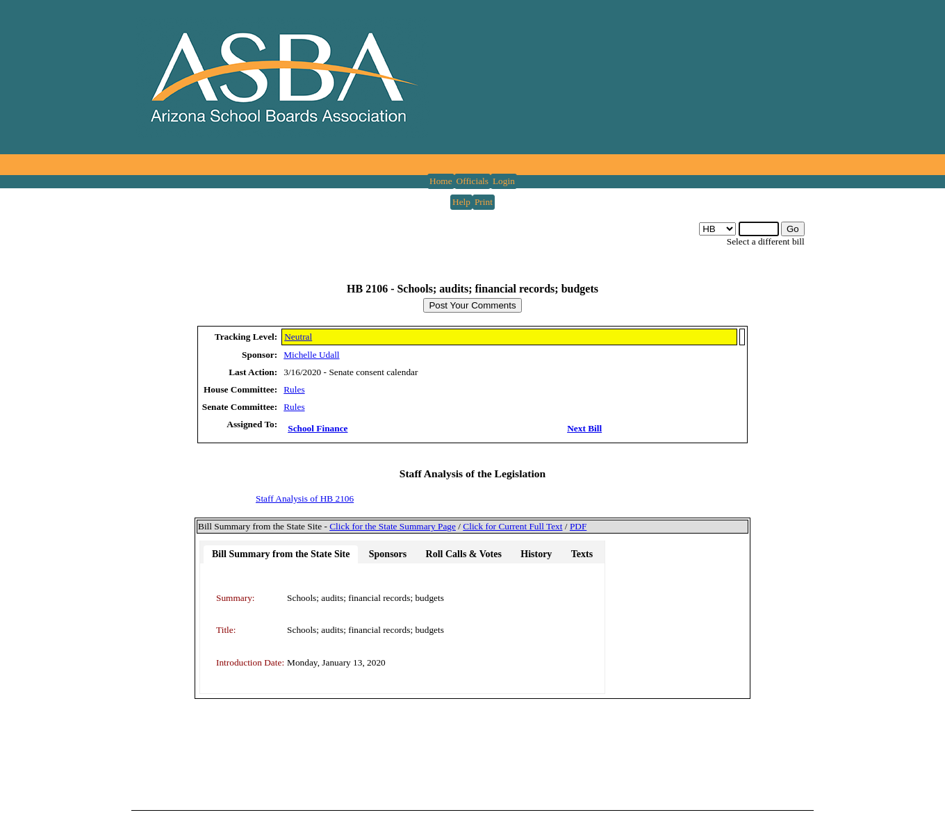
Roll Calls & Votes (464, 554)
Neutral (298, 336)
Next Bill (584, 428)
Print (484, 202)
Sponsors (387, 554)
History (536, 554)
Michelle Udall (311, 354)
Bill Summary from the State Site (281, 554)
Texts (582, 554)
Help (461, 202)
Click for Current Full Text (512, 526)
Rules (294, 389)
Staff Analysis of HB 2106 (305, 498)
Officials (472, 181)
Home (440, 181)
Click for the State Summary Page (392, 526)
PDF (578, 526)
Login (504, 181)
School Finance (317, 428)
